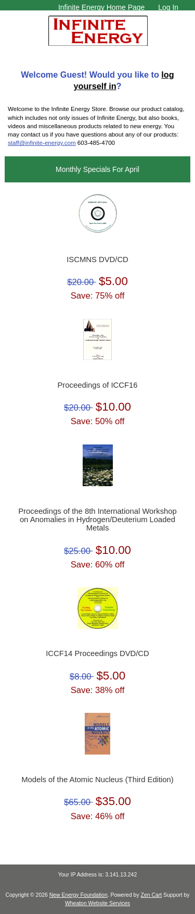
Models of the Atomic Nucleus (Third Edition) (97, 779)
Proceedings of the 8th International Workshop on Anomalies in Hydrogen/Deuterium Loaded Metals (97, 519)
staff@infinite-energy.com (42, 142)
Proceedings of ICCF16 (97, 385)
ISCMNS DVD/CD (97, 259)
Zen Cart (151, 895)
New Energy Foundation (78, 895)
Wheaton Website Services (97, 903)
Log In (168, 7)
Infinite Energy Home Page (101, 7)
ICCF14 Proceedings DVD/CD (97, 653)
